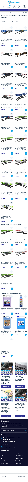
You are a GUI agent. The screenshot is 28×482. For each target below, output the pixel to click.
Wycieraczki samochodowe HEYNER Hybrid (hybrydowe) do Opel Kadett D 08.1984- (7, 171)
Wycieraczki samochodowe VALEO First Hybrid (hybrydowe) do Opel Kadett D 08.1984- (7, 194)
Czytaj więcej (5, 386)
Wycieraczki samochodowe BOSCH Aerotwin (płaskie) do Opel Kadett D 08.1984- (21, 84)
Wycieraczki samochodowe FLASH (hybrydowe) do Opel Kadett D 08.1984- (21, 127)
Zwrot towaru (18, 463)
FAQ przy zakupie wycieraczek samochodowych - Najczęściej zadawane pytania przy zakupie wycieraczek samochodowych (6, 408)
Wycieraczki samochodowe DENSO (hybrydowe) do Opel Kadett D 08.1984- (21, 106)
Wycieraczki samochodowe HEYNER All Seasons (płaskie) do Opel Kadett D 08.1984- (20, 149)
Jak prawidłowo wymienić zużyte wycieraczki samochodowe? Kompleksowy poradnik (6, 380)
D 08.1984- (24, 12)
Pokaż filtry (4, 21)
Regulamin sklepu (19, 458)
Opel (15, 12)
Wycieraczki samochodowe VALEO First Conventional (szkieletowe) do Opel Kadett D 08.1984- (21, 171)
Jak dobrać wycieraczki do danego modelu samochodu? (19, 378)
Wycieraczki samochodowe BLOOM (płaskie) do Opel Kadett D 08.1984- (20, 63)
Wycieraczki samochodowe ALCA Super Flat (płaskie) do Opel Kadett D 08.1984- (21, 40)
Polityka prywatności (22, 479)
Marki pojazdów (8, 12)
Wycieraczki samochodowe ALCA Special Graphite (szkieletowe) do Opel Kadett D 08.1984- (7, 41)
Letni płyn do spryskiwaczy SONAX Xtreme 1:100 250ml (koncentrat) (21, 310)
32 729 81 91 (6, 444)
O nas (2, 455)
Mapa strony (3, 479)
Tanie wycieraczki (19, 455)
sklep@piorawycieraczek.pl (9, 447)
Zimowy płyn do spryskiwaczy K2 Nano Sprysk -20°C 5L (6, 331)
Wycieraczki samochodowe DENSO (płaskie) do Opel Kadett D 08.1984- (6, 127)
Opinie (2, 458)
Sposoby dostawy (4, 463)
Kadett (19, 12)
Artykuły (17, 453)
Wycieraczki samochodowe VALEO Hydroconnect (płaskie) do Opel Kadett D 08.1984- (6, 216)
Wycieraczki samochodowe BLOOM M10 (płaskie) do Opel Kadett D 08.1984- (7, 84)
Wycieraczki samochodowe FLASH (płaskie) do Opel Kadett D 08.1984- (6, 148)
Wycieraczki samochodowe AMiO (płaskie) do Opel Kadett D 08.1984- (6, 63)
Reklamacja (17, 460)
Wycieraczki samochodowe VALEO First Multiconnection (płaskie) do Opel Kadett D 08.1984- (21, 194)
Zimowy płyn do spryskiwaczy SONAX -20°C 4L (21, 331)
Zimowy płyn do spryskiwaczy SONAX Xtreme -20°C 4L (5, 352)
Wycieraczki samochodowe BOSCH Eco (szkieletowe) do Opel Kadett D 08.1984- (7, 106)
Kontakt (2, 453)
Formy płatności (4, 460)
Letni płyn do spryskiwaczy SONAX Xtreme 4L (7, 309)
